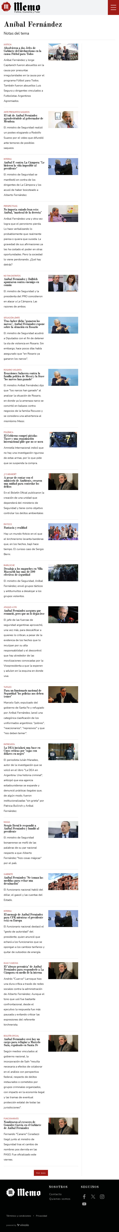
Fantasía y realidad (15, 527)
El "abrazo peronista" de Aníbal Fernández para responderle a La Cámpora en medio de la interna (24, 969)
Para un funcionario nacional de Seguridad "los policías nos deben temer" (23, 693)
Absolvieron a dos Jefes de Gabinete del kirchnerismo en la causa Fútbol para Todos (22, 51)
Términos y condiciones (18, 1215)
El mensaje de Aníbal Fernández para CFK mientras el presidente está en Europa (23, 917)
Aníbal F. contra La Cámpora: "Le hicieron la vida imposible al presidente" (24, 165)
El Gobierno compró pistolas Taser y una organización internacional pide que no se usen (23, 438)
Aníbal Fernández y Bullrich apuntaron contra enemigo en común (21, 282)
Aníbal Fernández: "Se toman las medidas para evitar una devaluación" (23, 880)
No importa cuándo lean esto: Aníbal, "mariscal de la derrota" (23, 211)
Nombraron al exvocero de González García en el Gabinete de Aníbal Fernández (22, 1125)
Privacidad (41, 1215)
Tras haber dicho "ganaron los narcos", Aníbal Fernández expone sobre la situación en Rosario (24, 324)
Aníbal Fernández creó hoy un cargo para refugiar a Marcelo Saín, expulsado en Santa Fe (22, 1042)
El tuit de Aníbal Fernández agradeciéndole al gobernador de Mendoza (23, 118)
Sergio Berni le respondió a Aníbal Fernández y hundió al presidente (21, 828)
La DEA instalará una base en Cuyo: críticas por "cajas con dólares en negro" (22, 750)
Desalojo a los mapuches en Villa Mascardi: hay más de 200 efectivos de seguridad (23, 571)
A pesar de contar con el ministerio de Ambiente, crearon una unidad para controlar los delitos (23, 482)
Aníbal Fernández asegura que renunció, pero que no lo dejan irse (24, 612)
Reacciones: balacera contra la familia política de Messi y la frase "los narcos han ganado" (24, 376)
